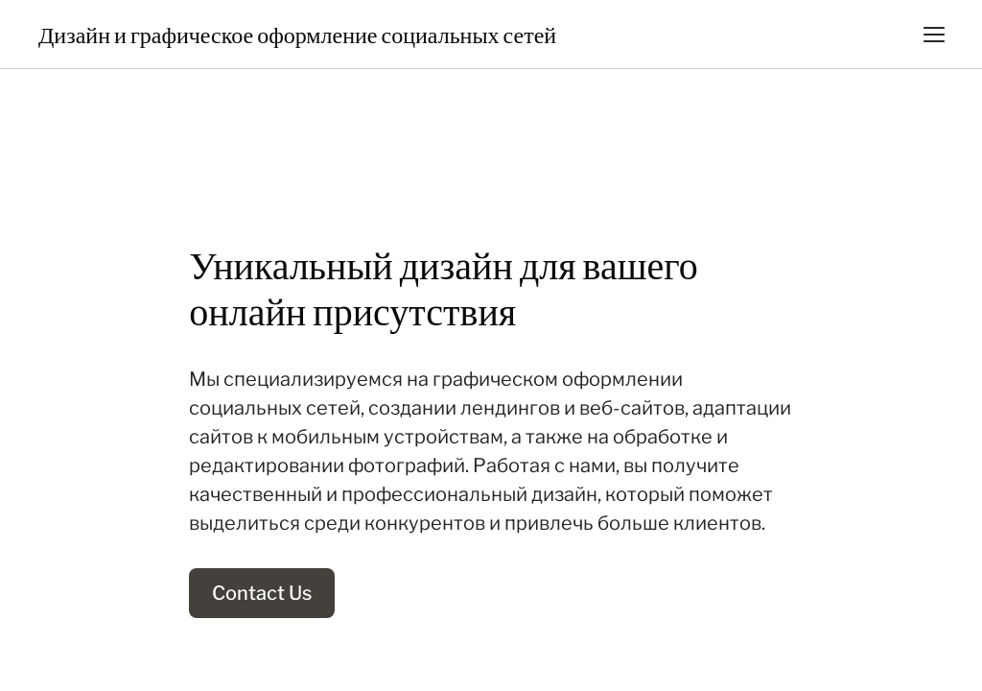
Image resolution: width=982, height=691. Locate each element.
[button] (934, 34)
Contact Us (262, 593)
